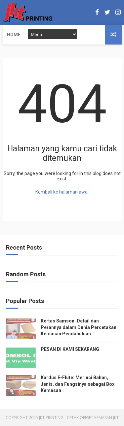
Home (14, 34)
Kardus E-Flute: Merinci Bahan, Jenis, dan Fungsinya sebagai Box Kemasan (77, 384)
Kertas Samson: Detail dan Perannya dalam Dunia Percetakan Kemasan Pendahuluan (78, 327)
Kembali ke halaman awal (62, 192)
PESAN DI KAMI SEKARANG (70, 349)
